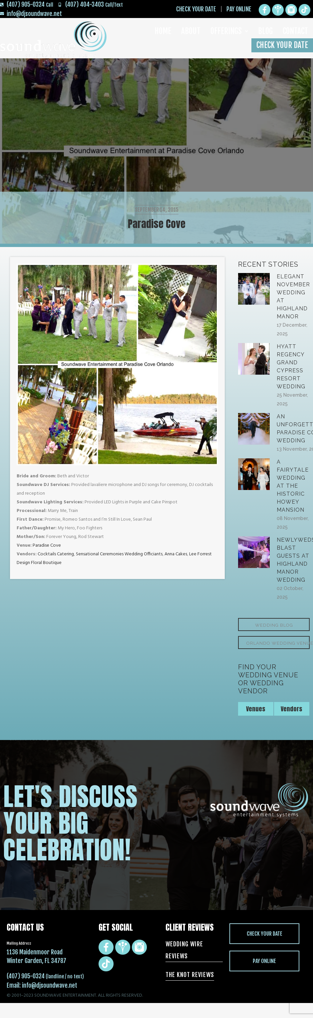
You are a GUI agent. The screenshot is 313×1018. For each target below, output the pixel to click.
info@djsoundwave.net (49, 985)
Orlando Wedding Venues (278, 643)
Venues (255, 708)
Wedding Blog (274, 625)
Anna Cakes (175, 554)
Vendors (291, 708)
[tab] (256, 709)
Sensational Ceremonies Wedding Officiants (119, 554)
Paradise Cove (46, 545)
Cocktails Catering (56, 554)
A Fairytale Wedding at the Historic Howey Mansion (293, 486)
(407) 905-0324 (26, 976)
